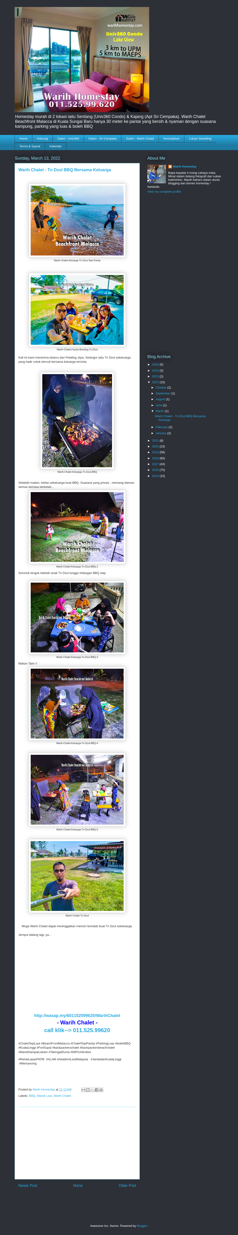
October (161, 387)
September (163, 393)
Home (24, 138)
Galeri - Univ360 (68, 138)
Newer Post (27, 1186)
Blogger (142, 1226)
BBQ (32, 1095)
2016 (156, 470)
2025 (156, 364)
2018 (156, 458)
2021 (156, 440)
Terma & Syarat (30, 146)
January (161, 433)
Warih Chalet (62, 1095)
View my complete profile (164, 191)
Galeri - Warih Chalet (140, 138)
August (161, 399)
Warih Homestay (184, 166)
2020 (156, 446)
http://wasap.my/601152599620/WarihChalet (77, 1015)
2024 (156, 370)
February (162, 427)
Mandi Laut (44, 1095)
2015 (156, 476)
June (159, 405)
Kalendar (56, 146)
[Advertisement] (77, 1143)
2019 (156, 452)
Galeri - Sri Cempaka (103, 138)
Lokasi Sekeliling (200, 138)
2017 (156, 464)
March (160, 411)
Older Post (127, 1186)
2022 (156, 382)
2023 (156, 376)
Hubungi (42, 138)
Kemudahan (171, 138)
